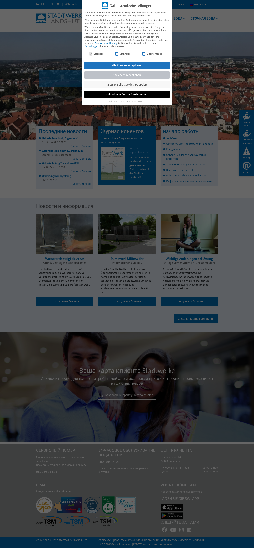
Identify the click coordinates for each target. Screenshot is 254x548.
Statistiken (122, 53)
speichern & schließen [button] (127, 75)
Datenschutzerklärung (106, 43)
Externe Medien (152, 53)
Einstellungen (91, 46)
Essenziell (96, 53)
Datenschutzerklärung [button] (128, 101)
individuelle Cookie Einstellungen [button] (127, 94)
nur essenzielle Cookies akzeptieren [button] (127, 85)
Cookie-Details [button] (113, 101)
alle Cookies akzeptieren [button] (127, 65)
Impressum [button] (142, 101)
